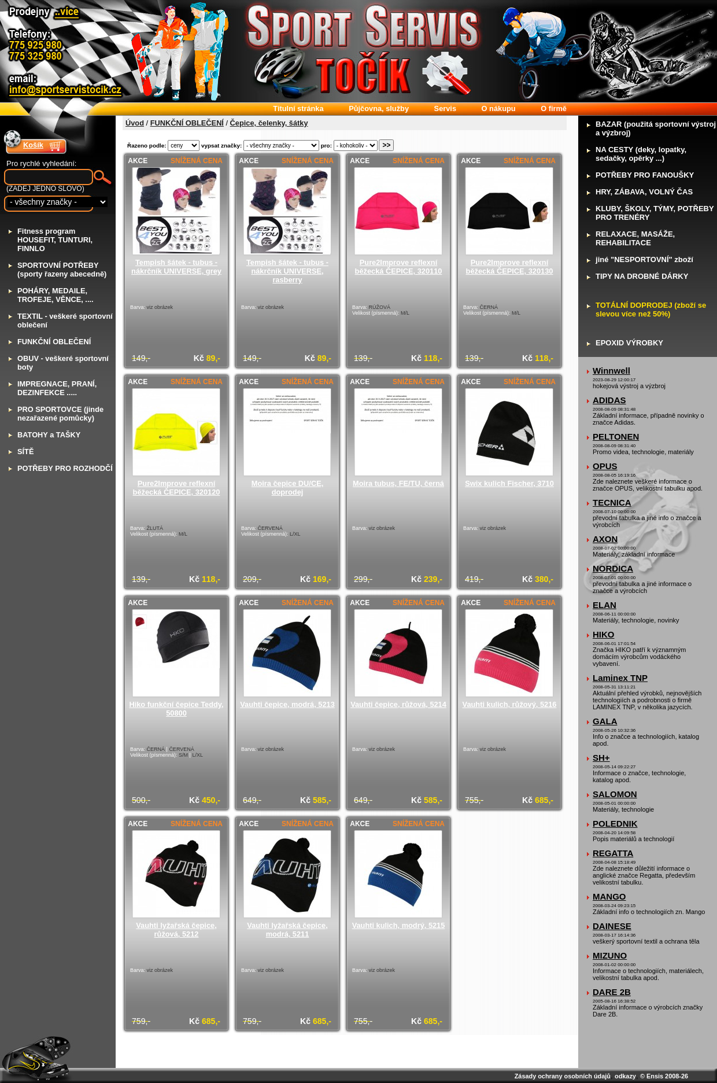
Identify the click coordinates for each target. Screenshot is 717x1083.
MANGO (609, 896)
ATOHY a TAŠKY (48, 434)
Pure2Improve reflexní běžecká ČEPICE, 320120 (176, 487)
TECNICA (612, 502)
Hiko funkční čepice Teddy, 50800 (176, 708)
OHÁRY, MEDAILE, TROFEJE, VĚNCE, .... (55, 295)
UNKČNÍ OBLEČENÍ (54, 341)
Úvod (134, 123)
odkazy (625, 1076)
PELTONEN (616, 436)
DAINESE (612, 926)
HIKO (604, 634)
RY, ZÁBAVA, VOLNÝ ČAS (644, 191)
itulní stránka (298, 108)
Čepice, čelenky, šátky (269, 123)
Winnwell (611, 370)
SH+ (601, 757)
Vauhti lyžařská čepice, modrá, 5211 (287, 929)
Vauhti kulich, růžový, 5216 (510, 704)
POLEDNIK (615, 823)
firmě (554, 108)
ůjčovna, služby (379, 108)
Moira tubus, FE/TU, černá (398, 483)
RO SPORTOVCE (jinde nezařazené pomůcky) (60, 413)
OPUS (605, 466)
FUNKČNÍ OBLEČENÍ (187, 123)
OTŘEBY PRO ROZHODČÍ (65, 468)
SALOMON (615, 794)
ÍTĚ (25, 451)
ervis (445, 108)
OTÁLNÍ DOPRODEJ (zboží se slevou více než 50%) (651, 309)
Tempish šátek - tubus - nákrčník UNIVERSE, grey (176, 266)
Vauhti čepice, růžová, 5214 (398, 704)
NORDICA (613, 568)
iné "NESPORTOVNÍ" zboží (644, 259)
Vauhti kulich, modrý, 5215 (398, 925)
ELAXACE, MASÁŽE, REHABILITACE (635, 238)
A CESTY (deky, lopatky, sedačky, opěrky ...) (641, 154)
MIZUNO (610, 955)
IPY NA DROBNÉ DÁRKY (642, 276)
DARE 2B (612, 992)
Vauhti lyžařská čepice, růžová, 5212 (176, 929)
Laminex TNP (620, 678)
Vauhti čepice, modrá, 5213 (287, 704)
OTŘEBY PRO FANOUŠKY (645, 175)
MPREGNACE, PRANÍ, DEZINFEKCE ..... (57, 388)
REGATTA (613, 853)
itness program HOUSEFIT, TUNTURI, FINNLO (55, 240)
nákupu (499, 108)
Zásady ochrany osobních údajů (563, 1076)
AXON (605, 539)
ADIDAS (609, 400)
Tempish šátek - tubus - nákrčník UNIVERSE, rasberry (287, 271)
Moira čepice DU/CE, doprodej (287, 487)
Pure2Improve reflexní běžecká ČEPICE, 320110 (398, 266)
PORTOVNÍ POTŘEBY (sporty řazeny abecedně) (61, 269)
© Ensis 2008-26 (664, 1076)
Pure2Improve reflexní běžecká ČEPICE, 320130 (509, 266)
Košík (33, 145)
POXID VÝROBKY (629, 342)
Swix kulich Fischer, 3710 (509, 483)
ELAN (604, 605)
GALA (605, 721)
